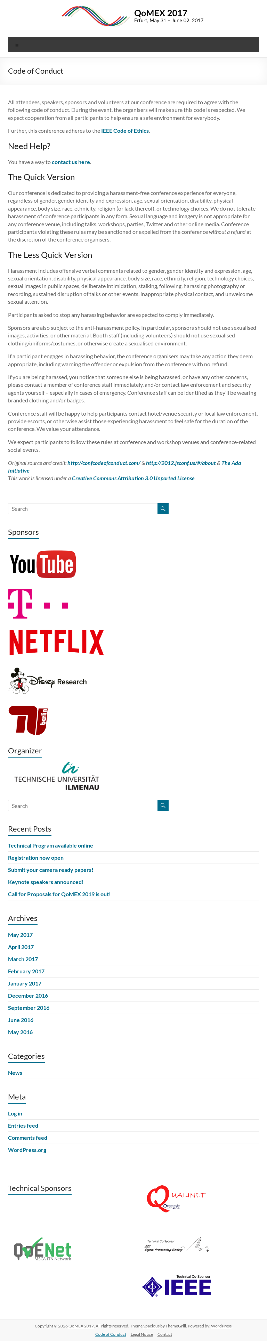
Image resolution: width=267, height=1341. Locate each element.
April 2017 (21, 946)
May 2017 (20, 934)
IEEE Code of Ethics (125, 130)
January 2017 (24, 983)
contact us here (71, 161)
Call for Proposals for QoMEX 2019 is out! (59, 894)
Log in (15, 1113)
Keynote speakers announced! (46, 881)
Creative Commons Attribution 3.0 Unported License (133, 478)
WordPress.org (27, 1149)
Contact (164, 1334)
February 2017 (26, 971)
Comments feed (27, 1137)
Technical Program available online (50, 845)
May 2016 (20, 1032)
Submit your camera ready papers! (51, 869)
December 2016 (28, 995)
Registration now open (36, 857)
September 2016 (28, 1007)
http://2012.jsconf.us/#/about (181, 462)
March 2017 (23, 959)
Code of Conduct (110, 1334)
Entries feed (23, 1125)
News (15, 1072)
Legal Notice (142, 1334)
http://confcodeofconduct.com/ (103, 462)
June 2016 (20, 1019)
